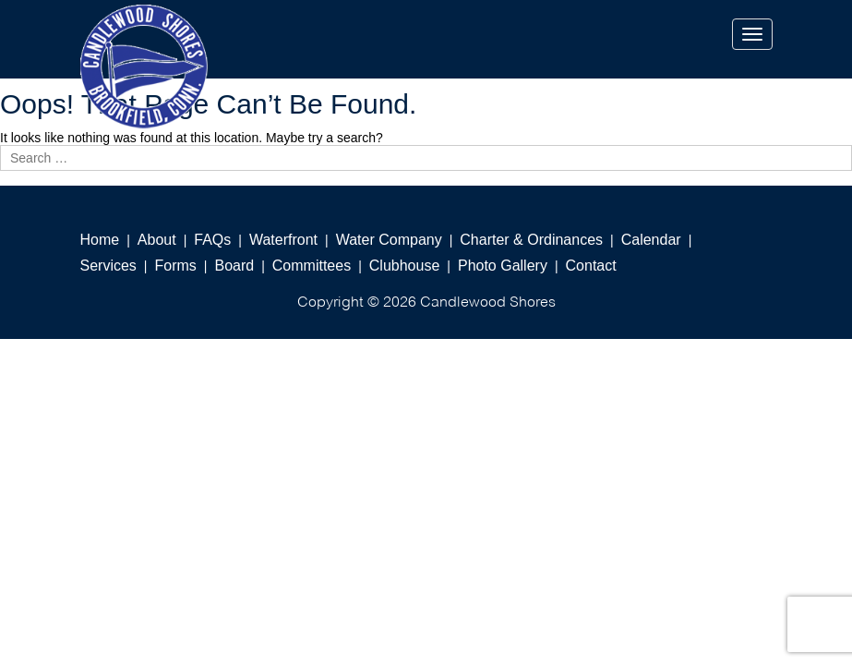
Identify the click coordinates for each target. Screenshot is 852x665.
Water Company (389, 240)
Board (234, 265)
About (157, 240)
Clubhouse (404, 265)
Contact (591, 265)
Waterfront (283, 240)
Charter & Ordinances (531, 240)
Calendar (651, 240)
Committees (311, 265)
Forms (176, 265)
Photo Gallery (502, 265)
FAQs (212, 240)
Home (100, 240)
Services (108, 265)
